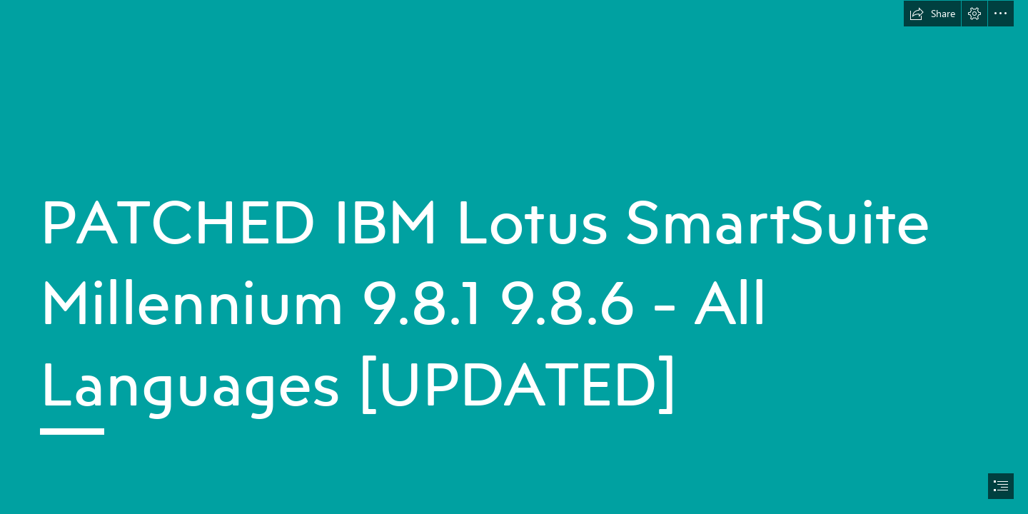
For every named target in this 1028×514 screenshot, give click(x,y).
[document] (514, 257)
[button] (932, 13)
